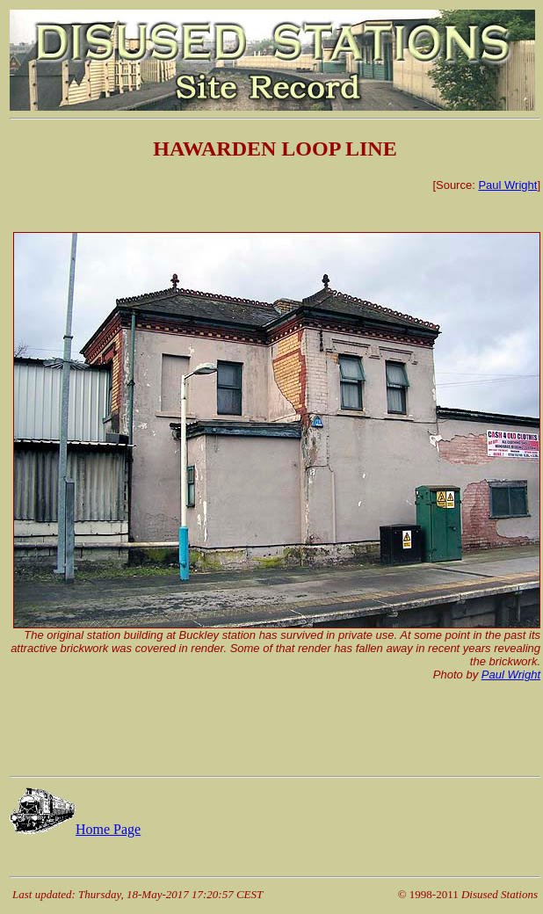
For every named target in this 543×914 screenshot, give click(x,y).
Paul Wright (507, 185)
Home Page (75, 829)
